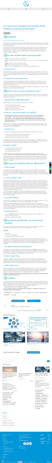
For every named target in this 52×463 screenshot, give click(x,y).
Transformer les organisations (8, 425)
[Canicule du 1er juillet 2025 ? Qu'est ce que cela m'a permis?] (26, 369)
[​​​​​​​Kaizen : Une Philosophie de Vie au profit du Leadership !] (42, 369)
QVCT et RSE (5, 418)
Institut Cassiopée (33, 462)
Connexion (49, 461)
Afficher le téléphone (23, 440)
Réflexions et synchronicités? (8, 422)
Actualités (4, 416)
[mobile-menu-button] (43, 9)
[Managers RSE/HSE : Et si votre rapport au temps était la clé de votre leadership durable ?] (9, 369)
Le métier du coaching (6, 420)
